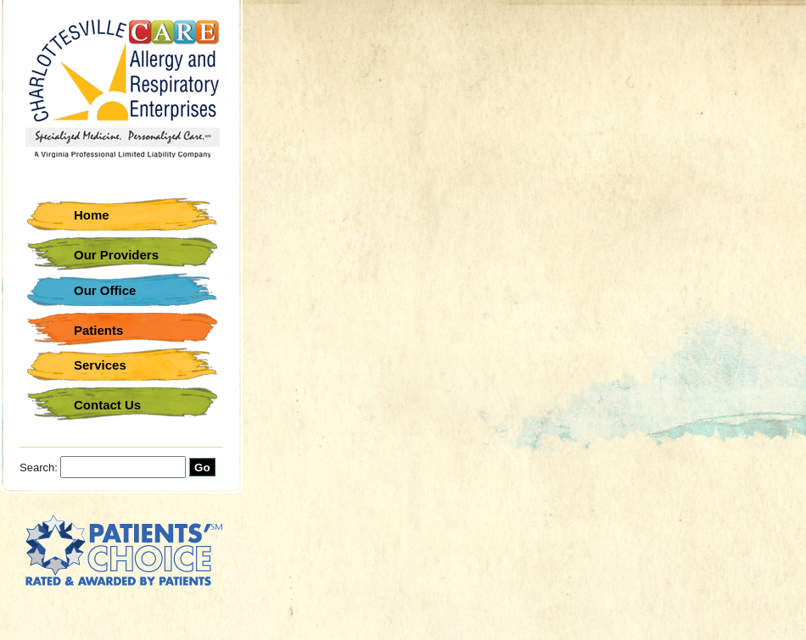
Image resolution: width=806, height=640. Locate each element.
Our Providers (116, 255)
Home (91, 215)
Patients (98, 330)
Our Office (105, 290)
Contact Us (107, 405)
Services (100, 365)
